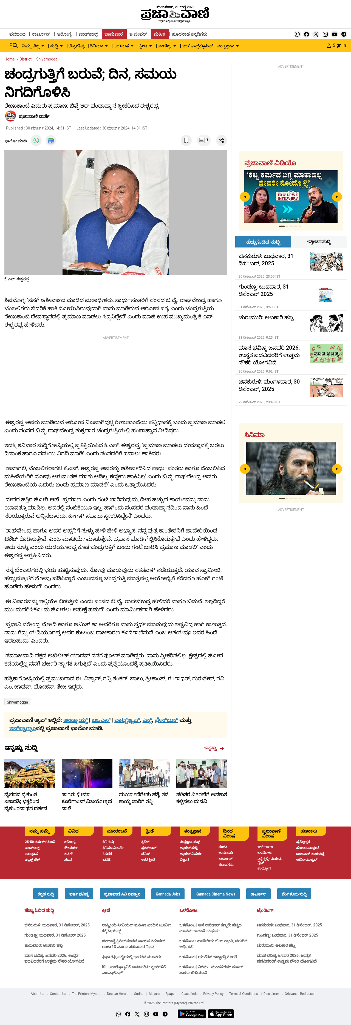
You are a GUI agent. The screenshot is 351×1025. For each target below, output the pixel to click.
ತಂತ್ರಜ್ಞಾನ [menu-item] (225, 45)
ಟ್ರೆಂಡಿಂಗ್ (265, 910)
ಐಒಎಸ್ (101, 720)
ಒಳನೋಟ (188, 910)
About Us (37, 994)
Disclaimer (271, 994)
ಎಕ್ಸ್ (147, 720)
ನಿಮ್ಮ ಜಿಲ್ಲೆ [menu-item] (30, 45)
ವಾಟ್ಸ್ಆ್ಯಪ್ (127, 720)
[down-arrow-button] (43, 46)
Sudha (138, 994)
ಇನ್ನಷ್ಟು (214, 748)
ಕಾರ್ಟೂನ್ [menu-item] (41, 34)
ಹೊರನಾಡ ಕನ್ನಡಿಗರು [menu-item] (189, 34)
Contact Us (58, 994)
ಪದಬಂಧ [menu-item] (17, 34)
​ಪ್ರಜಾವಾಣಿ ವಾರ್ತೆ (34, 116)
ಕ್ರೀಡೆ (106, 910)
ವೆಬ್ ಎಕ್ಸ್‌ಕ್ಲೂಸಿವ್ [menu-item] (197, 45)
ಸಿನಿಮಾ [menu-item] (96, 45)
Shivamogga (17, 702)
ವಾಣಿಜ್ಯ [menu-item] (164, 45)
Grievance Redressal (300, 994)
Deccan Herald (117, 994)
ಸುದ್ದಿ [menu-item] (54, 45)
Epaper (170, 994)
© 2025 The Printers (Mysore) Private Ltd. (174, 1003)
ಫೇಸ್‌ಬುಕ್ (166, 720)
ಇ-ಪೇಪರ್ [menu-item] (138, 34)
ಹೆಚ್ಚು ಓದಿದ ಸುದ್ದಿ (39, 910)
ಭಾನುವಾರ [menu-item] (113, 34)
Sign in (336, 45)
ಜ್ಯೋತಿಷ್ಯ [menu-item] (77, 45)
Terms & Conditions (243, 994)
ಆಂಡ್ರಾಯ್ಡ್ (76, 720)
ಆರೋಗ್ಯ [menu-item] (64, 34)
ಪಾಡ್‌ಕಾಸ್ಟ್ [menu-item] (88, 34)
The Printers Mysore (86, 994)
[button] (45, 893)
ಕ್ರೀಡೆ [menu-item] (143, 45)
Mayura (154, 994)
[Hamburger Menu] (14, 45)
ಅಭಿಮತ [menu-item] (121, 45)
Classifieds (190, 994)
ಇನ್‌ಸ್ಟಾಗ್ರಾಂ (22, 728)
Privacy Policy (213, 994)
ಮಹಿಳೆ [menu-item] (159, 34)
